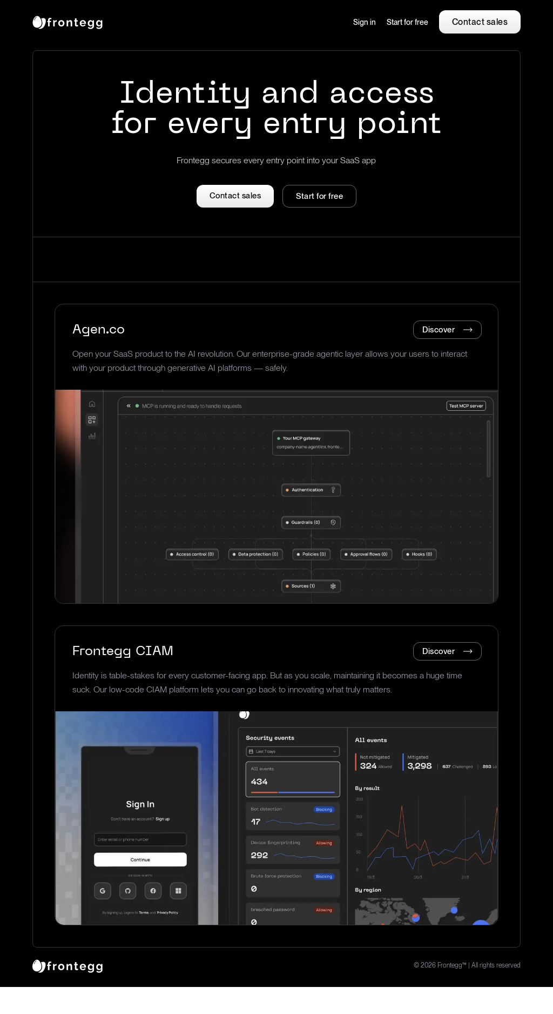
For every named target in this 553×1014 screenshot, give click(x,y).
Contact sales (480, 22)
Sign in (364, 22)
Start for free (407, 22)
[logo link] (67, 965)
